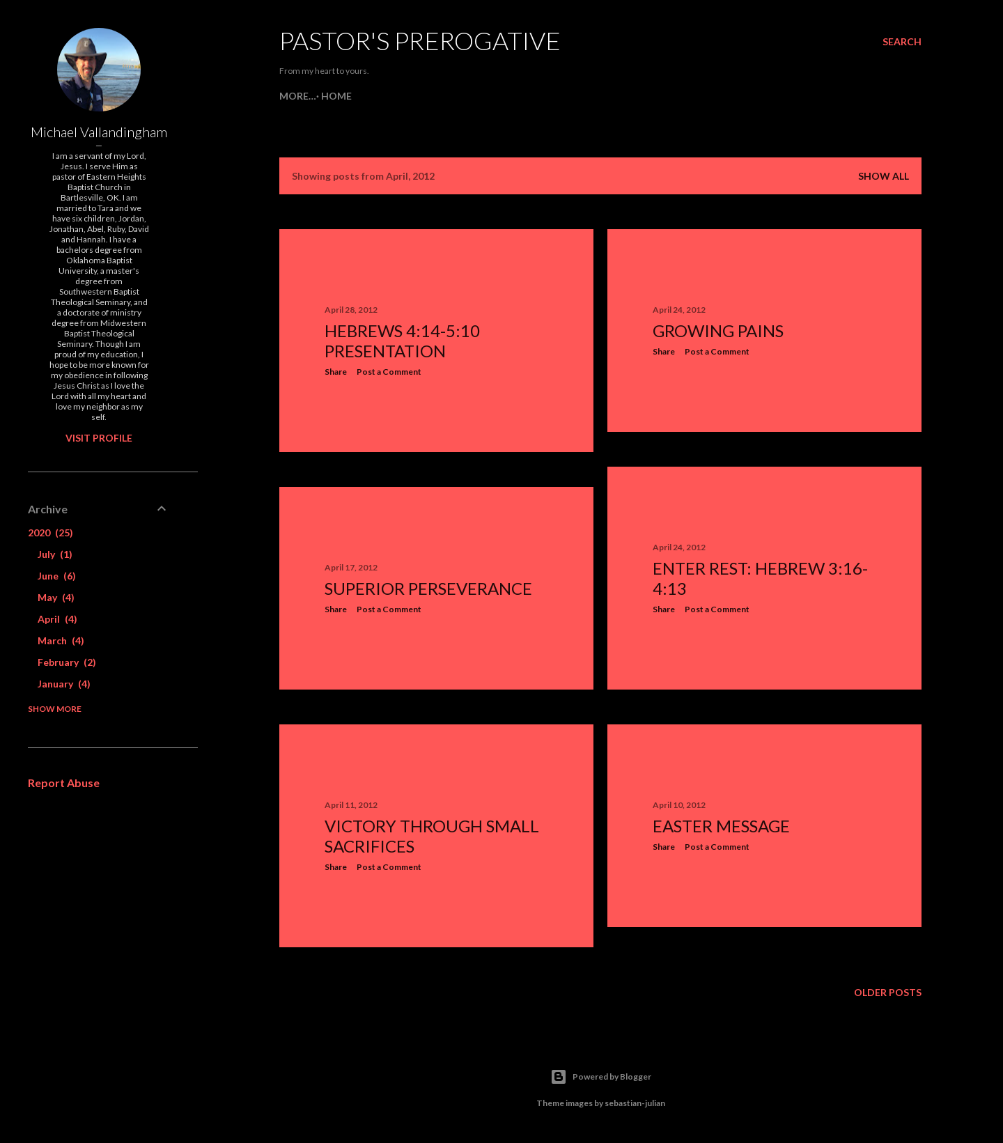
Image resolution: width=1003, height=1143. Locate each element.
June (57, 576)
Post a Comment (389, 371)
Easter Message (721, 826)
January (64, 684)
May (56, 597)
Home (299, 96)
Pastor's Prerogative (420, 40)
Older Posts (888, 992)
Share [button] (336, 371)
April (57, 619)
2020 (50, 532)
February (67, 662)
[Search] (902, 42)
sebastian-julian (635, 1103)
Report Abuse (64, 782)
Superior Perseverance (428, 588)
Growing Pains (718, 330)
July (55, 554)
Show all (883, 176)
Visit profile (98, 438)
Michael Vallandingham (99, 131)
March (61, 640)
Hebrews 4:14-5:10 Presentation (402, 340)
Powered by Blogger (600, 1076)
